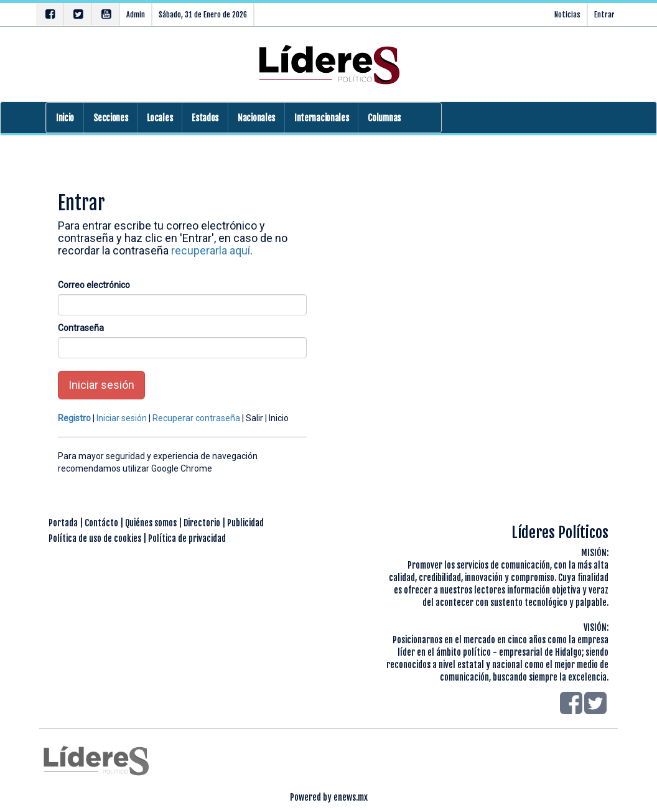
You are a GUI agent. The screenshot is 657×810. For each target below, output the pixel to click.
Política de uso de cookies (95, 538)
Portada (63, 523)
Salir (254, 418)
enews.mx (350, 797)
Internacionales (321, 118)
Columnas (384, 118)
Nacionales (256, 118)
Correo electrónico (94, 285)
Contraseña (81, 328)
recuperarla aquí (210, 250)
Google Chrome (181, 468)
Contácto (101, 523)
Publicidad (245, 523)
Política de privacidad (187, 538)
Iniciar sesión (101, 384)
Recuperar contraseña (196, 418)
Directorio (202, 523)
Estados (205, 118)
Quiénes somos (151, 523)
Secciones (110, 118)
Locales (159, 118)
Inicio (65, 118)
